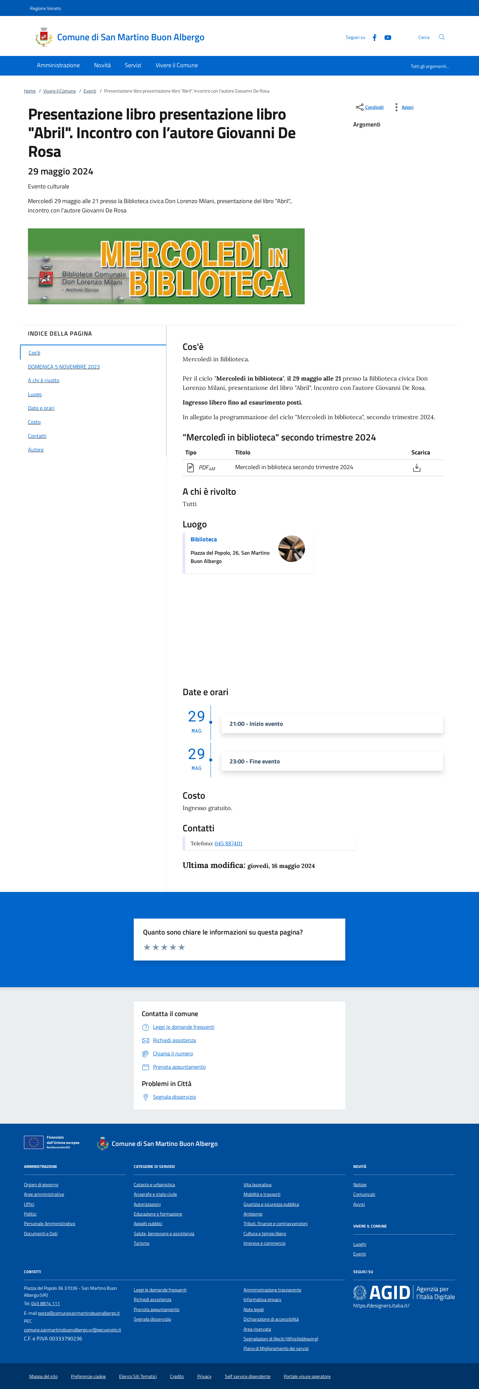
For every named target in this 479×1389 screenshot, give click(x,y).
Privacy (204, 1376)
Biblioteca (204, 539)
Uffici (29, 1204)
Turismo (141, 1243)
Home (30, 91)
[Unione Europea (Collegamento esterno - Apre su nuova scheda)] (53, 1143)
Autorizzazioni (147, 1204)
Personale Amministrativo (49, 1223)
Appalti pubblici (148, 1223)
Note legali (253, 1309)
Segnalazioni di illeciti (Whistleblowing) (280, 1338)
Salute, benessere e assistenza (164, 1233)
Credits (177, 1376)
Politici (30, 1214)
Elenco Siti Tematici (138, 1376)
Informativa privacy (262, 1299)
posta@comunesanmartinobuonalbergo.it (79, 1313)
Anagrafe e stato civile (155, 1194)
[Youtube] (385, 36)
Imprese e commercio (264, 1243)
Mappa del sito (43, 1376)
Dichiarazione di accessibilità (271, 1319)
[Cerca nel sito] (442, 37)
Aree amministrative (44, 1194)
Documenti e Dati (41, 1233)
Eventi (89, 91)
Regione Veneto (45, 8)
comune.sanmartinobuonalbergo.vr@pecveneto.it (72, 1329)
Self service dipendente (247, 1376)
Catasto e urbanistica (154, 1184)
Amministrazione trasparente (272, 1289)
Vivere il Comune (59, 91)
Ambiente (252, 1214)
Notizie (360, 1184)
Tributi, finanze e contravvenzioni (275, 1223)
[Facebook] (372, 36)
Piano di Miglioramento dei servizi (276, 1348)
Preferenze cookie (88, 1376)
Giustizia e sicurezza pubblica (271, 1204)
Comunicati (364, 1194)
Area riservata (257, 1329)
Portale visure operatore (307, 1376)
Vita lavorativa (257, 1184)
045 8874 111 (45, 1303)
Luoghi (359, 1244)
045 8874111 (228, 843)
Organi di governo (41, 1184)
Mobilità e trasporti (261, 1194)
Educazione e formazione (158, 1214)
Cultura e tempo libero (264, 1233)
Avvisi (359, 1204)
